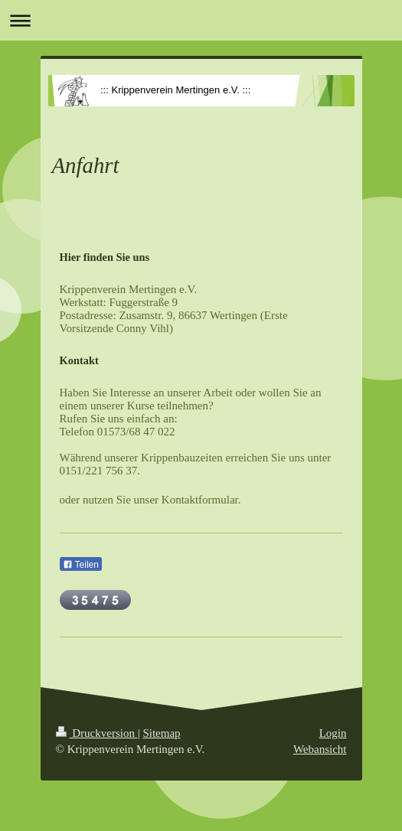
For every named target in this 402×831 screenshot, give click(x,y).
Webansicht (320, 749)
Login (333, 733)
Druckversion (97, 733)
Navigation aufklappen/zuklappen (201, 20)
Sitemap (161, 733)
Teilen (81, 564)
